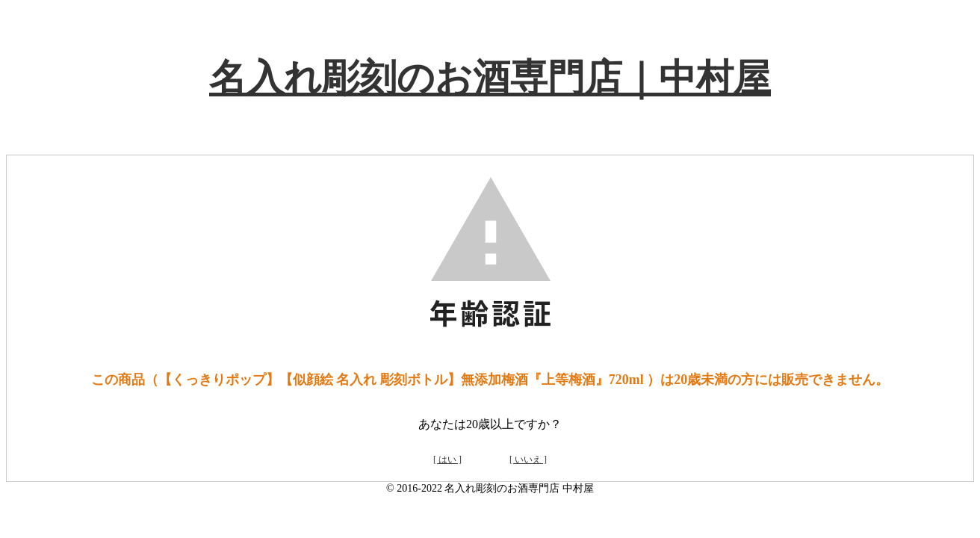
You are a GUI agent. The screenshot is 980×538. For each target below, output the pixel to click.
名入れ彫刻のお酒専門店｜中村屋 (490, 78)
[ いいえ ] (528, 459)
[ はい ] (447, 459)
